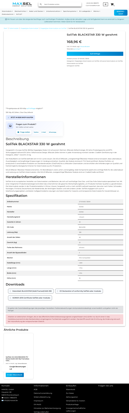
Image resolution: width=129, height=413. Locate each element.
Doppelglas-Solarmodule (29, 29)
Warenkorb (70, 410)
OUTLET (20, 14)
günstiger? (78, 51)
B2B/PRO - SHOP (121, 12)
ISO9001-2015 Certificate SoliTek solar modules (31, 314)
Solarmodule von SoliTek (81, 66)
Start (5, 29)
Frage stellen (24, 134)
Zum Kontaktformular (93, 5)
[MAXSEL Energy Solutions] (22, 4)
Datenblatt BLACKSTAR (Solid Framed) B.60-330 (32, 307)
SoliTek (78, 69)
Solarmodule (13, 29)
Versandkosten (86, 48)
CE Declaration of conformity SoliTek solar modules (80, 307)
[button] (13, 11)
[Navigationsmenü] (107, 4)
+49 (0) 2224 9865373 (93, 3)
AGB (35, 410)
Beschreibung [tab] (17, 141)
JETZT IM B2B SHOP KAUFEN (21, 119)
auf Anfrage (32, 109)
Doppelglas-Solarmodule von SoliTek (53, 29)
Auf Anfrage (95, 56)
